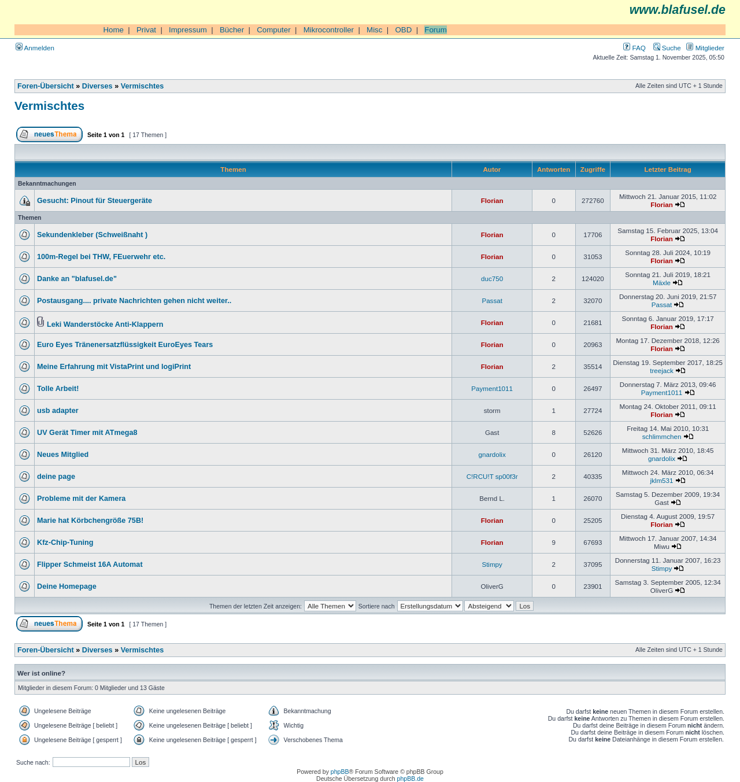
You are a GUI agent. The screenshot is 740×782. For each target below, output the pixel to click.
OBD (403, 29)
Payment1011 (492, 388)
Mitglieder (705, 47)
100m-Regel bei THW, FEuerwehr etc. (101, 257)
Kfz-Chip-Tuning (65, 542)
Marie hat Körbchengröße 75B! (90, 521)
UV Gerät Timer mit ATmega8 (87, 433)
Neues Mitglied (62, 455)
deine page (56, 477)
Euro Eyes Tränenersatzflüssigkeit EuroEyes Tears (125, 345)
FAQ (634, 47)
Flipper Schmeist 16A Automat (90, 564)
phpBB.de (410, 778)
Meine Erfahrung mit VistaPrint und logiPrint (114, 367)
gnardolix (492, 454)
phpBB (340, 771)
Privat (146, 29)
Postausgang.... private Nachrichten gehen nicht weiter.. (134, 301)
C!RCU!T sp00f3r (492, 476)
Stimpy (492, 564)
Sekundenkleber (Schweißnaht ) (92, 235)
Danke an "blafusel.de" (77, 279)
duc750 (492, 278)
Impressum (188, 29)
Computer (274, 29)
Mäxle (662, 282)
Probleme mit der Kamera (81, 499)
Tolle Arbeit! (58, 389)
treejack (662, 370)
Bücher (232, 29)
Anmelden (35, 47)
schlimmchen (662, 436)
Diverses (97, 86)
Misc (374, 29)
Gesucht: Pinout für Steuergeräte (94, 201)
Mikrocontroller (329, 29)
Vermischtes (142, 86)
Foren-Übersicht (45, 86)
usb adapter (58, 411)
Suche (667, 47)
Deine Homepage (67, 586)
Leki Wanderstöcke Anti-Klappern (105, 324)
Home (113, 29)
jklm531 (661, 480)
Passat (492, 300)
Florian (492, 200)
